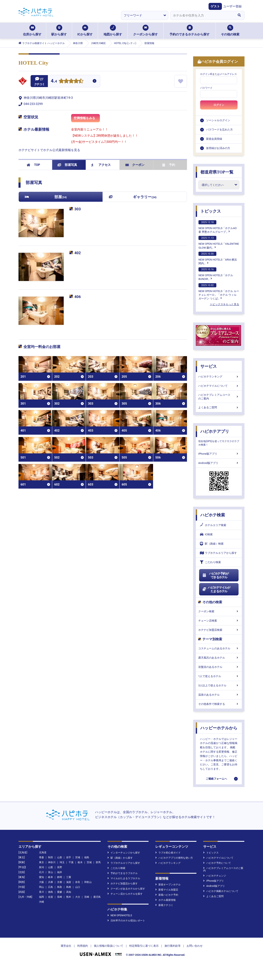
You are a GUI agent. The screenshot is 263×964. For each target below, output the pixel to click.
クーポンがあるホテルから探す (126, 888)
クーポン (134, 165)
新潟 (41, 867)
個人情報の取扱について (108, 945)
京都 (59, 882)
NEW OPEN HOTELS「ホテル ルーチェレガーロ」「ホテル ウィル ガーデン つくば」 (218, 291)
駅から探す (59, 30)
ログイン (218, 104)
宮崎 (86, 896)
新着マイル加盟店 (166, 889)
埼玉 (62, 862)
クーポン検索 (218, 611)
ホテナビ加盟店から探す (122, 883)
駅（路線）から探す (120, 857)
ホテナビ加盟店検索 (218, 629)
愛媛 (59, 892)
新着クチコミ (164, 905)
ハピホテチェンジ (214, 875)
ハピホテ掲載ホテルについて (220, 891)
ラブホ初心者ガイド (168, 852)
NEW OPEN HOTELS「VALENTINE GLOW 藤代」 (218, 242)
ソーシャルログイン (218, 120)
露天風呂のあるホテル (218, 657)
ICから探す (84, 30)
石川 (41, 872)
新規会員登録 (214, 138)
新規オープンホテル (168, 884)
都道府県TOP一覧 (216, 172)
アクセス (101, 165)
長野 (59, 867)
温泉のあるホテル (218, 694)
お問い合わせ (195, 945)
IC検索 (206, 534)
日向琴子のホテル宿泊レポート (126, 920)
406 (77, 297)
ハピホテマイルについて (218, 385)
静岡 (59, 877)
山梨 (50, 867)
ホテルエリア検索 (213, 525)
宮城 (77, 857)
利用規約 (82, 945)
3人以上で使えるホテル (218, 685)
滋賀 (68, 882)
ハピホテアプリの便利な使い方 (174, 857)
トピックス (210, 211)
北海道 (42, 852)
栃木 (80, 862)
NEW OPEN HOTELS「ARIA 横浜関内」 (217, 258)
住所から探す (32, 30)
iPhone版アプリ (218, 453)
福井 (59, 872)
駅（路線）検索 (212, 543)
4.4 (54, 81)
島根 (68, 887)
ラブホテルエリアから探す (218, 553)
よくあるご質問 (218, 407)
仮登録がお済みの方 (218, 148)
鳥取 (59, 887)
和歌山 (88, 882)
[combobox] (202, 15)
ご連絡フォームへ (216, 778)
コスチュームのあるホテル (218, 648)
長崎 (59, 896)
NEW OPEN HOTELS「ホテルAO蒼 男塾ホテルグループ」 (217, 226)
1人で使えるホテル (218, 676)
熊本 (68, 896)
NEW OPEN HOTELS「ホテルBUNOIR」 (215, 274)
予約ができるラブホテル (122, 873)
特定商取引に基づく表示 (144, 945)
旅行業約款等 (173, 945)
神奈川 (51, 862)
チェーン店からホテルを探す (125, 893)
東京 (41, 862)
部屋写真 (67, 165)
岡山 (41, 887)
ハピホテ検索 (212, 515)
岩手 (68, 857)
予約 (168, 165)
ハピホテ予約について (217, 863)
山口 (77, 887)
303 (77, 209)
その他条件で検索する (218, 704)
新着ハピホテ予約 (166, 894)
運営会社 (66, 945)
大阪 (41, 882)
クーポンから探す (145, 30)
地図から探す (113, 30)
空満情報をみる (87, 119)
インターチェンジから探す (123, 852)
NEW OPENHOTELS (119, 915)
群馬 (98, 862)
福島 (86, 857)
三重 (68, 877)
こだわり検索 (210, 562)
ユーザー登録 (232, 6)
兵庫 (50, 882)
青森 (41, 857)
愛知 (41, 877)
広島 (50, 887)
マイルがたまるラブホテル (123, 878)
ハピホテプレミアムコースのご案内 (218, 396)
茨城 (89, 862)
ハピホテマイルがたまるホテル (216, 589)
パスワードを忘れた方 (219, 129)
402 (77, 253)
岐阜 (50, 877)
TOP (33, 165)
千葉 (71, 862)
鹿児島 (97, 896)
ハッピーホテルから (218, 728)
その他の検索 (230, 30)
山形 (59, 857)
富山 (50, 872)
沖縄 (41, 901)
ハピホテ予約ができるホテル (215, 575)
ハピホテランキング (218, 376)
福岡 (41, 896)
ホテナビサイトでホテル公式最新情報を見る (49, 150)
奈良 (77, 882)
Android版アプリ (218, 463)
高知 (68, 892)
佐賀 (50, 896)
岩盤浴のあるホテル (218, 666)
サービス (208, 366)
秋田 (50, 857)
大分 (77, 896)
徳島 (50, 892)
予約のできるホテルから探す (190, 30)
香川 (41, 892)
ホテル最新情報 (165, 900)
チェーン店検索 (218, 620)
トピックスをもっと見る (224, 304)
